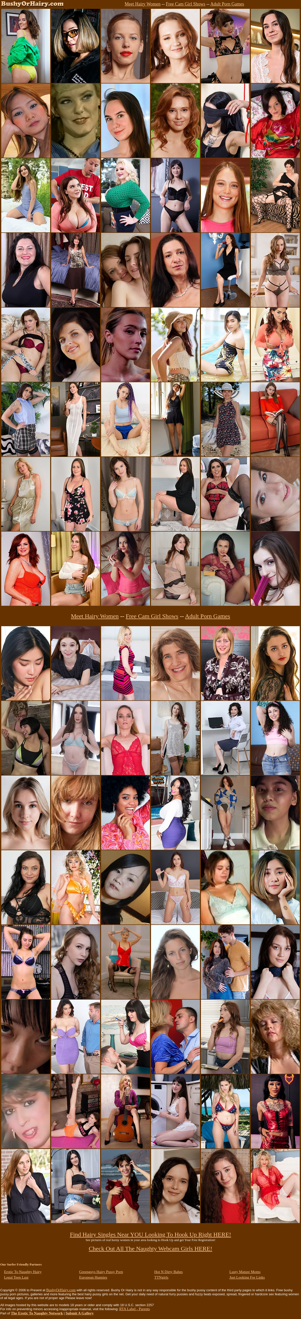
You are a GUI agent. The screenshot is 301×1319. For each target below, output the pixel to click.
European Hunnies (93, 1277)
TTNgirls (161, 1277)
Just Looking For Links (247, 1277)
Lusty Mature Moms (244, 1272)
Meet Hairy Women (143, 4)
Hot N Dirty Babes (168, 1272)
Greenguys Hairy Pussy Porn (101, 1272)
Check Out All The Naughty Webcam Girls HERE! (150, 1248)
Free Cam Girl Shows (185, 4)
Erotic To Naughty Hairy (23, 1272)
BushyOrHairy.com (61, 1290)
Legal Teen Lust (16, 1277)
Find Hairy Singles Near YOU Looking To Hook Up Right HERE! (150, 1234)
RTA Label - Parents (134, 1309)
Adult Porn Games (227, 4)
